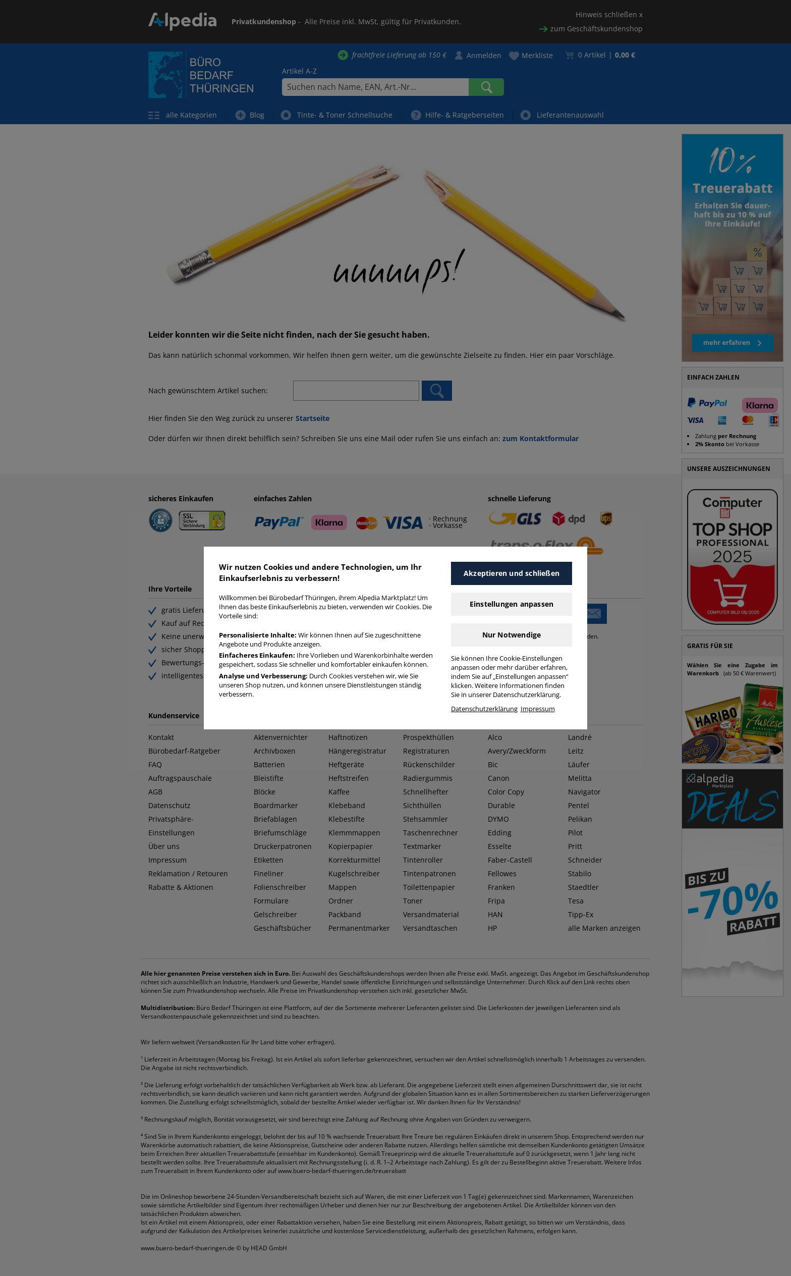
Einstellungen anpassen (511, 604)
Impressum (538, 709)
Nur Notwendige (511, 635)
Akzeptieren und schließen (511, 573)
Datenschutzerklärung (484, 709)
